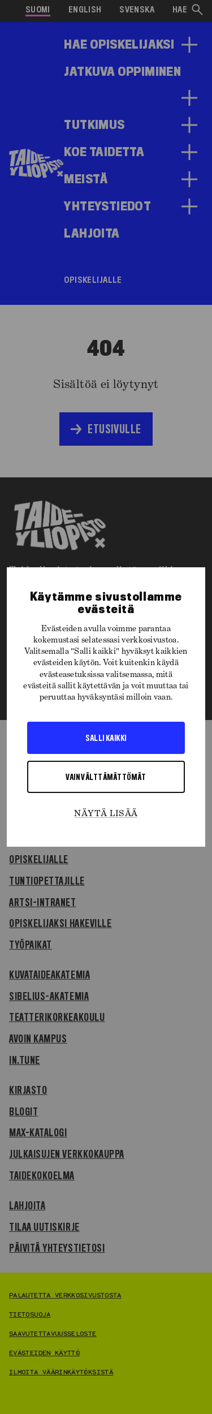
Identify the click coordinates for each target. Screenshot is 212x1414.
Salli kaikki (105, 737)
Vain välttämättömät (106, 776)
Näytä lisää (105, 813)
